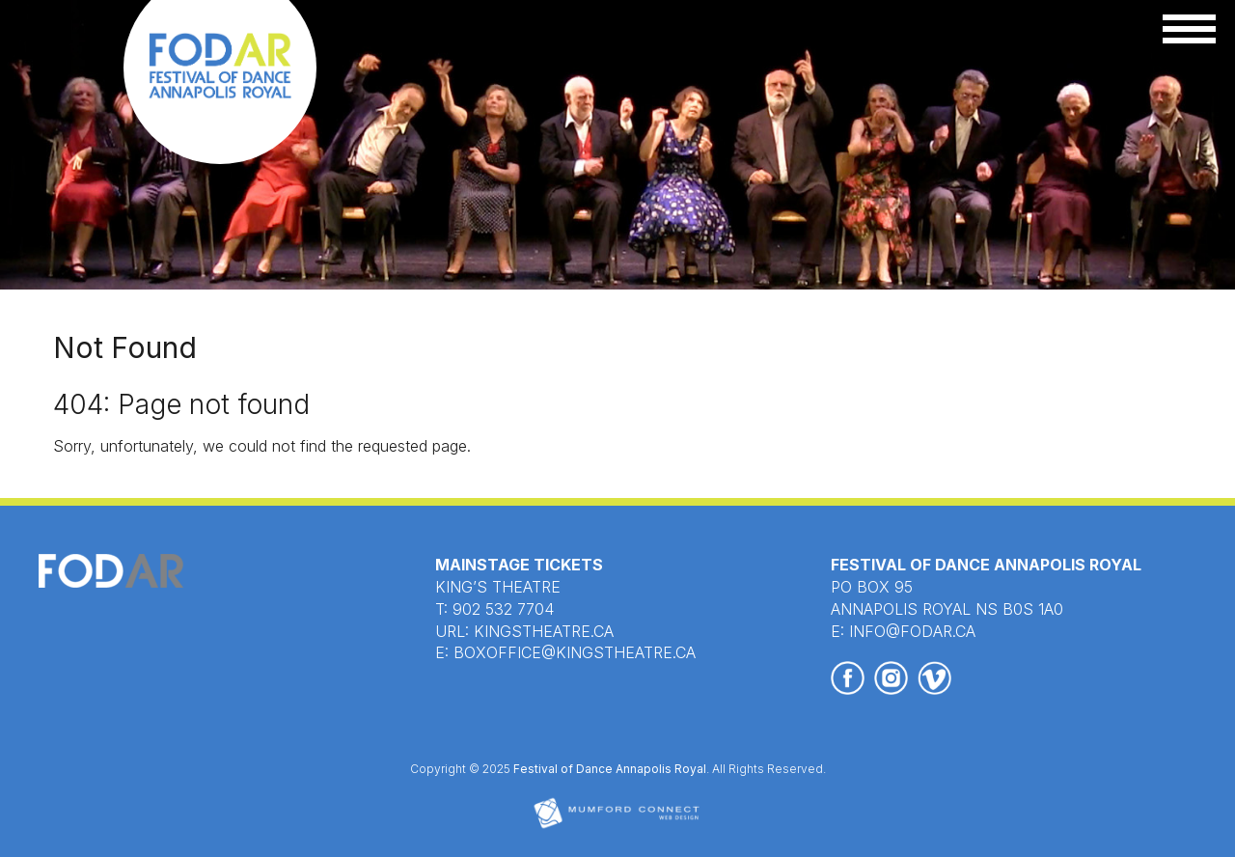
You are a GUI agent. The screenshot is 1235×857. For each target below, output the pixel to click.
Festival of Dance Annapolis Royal (609, 768)
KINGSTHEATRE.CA (544, 631)
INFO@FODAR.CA (912, 631)
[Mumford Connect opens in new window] (617, 826)
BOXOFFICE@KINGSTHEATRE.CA (574, 652)
